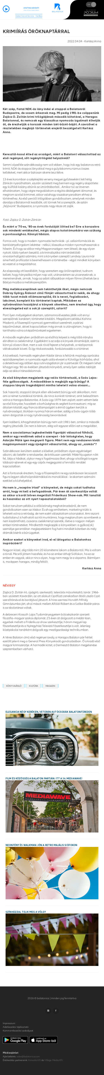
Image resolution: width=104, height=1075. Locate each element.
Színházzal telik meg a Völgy (26, 912)
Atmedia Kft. (34, 1060)
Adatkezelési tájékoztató (15, 1027)
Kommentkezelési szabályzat (18, 1030)
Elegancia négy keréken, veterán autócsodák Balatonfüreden (49, 712)
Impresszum (9, 1023)
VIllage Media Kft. (53, 1060)
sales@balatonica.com (28, 1056)
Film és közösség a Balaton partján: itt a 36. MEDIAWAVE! (44, 778)
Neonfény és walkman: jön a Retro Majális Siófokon (41, 845)
